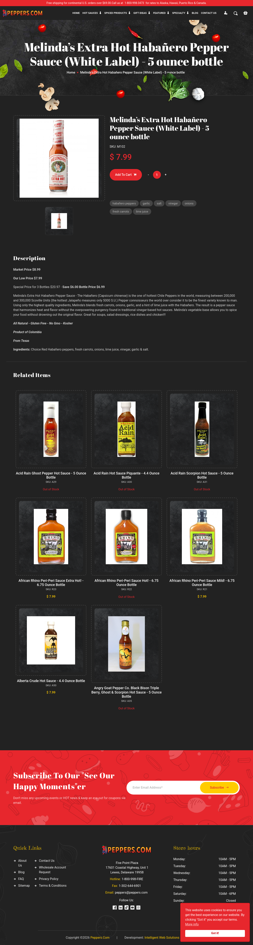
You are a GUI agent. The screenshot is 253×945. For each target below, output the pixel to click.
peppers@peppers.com (131, 892)
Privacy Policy (49, 879)
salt (160, 203)
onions (190, 203)
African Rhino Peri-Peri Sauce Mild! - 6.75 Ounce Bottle (202, 582)
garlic (147, 203)
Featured (159, 12)
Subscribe (218, 787)
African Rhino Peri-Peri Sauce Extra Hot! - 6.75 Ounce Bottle (51, 582)
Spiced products (115, 12)
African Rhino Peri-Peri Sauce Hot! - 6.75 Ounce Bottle (126, 582)
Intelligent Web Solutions (161, 937)
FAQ (21, 879)
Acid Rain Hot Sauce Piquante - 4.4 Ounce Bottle (126, 475)
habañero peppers (124, 203)
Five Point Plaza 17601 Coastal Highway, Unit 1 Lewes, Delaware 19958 (127, 867)
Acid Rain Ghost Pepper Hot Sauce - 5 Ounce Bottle (51, 475)
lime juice (142, 212)
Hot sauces (90, 12)
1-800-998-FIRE (132, 879)
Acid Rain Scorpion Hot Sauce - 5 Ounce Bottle (202, 475)
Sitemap (24, 885)
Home (76, 12)
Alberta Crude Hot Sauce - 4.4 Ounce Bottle (51, 681)
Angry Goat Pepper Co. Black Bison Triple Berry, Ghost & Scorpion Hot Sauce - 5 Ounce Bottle (126, 692)
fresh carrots (121, 212)
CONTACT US (208, 12)
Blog (195, 12)
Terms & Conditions (53, 885)
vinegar (174, 203)
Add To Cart (126, 175)
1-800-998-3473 (134, 3)
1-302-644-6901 (130, 886)
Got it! (215, 933)
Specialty (178, 12)
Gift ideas (140, 12)
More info (192, 924)
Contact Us (47, 861)
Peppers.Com (99, 937)
